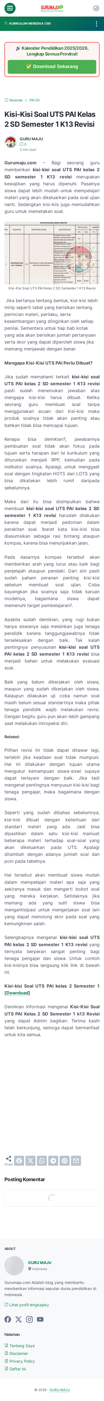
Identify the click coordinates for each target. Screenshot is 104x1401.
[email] (76, 1161)
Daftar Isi (15, 1368)
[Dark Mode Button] (96, 8)
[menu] (10, 8)
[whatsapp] (42, 1161)
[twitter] (30, 1161)
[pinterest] (65, 1161)
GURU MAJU (39, 1262)
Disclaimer (16, 1353)
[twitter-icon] (18, 1319)
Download (17, 993)
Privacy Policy (19, 1361)
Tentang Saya (19, 1345)
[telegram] (53, 1161)
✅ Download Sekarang (52, 66)
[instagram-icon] (29, 1319)
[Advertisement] (52, 1097)
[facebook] (19, 1161)
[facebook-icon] (7, 1319)
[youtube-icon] (40, 1319)
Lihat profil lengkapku (26, 1304)
